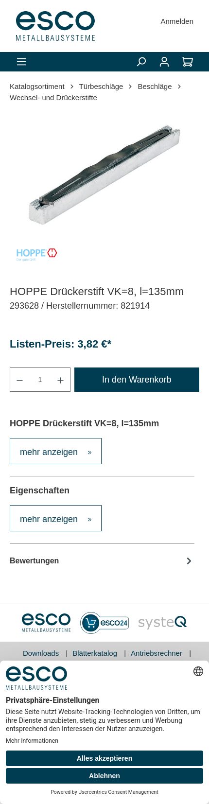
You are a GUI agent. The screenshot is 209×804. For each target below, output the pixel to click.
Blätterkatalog (95, 653)
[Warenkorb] (187, 61)
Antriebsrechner (157, 653)
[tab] (56, 451)
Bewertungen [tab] (102, 561)
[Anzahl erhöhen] (60, 379)
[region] (104, 175)
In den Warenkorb (136, 380)
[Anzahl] (40, 379)
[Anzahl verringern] (19, 379)
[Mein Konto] (164, 61)
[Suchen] (141, 61)
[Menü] (21, 61)
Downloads (42, 653)
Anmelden (176, 21)
